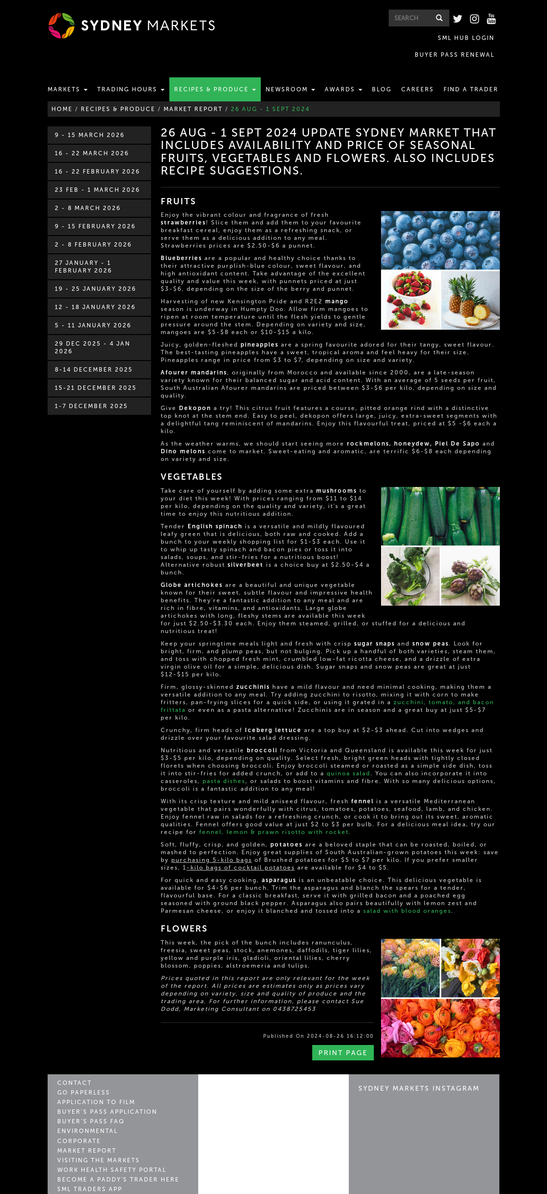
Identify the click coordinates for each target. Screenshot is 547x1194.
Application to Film (94, 1084)
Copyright (381, 1186)
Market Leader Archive (99, 1172)
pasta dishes (224, 764)
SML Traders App (87, 1163)
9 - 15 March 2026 (90, 118)
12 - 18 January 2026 (95, 290)
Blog (382, 72)
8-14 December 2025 (94, 352)
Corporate (77, 1119)
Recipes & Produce (215, 72)
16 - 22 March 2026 (92, 136)
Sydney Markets (248, 1075)
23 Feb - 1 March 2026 (97, 173)
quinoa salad (348, 756)
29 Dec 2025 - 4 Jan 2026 (92, 330)
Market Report (84, 1128)
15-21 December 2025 (96, 371)
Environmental (85, 1110)
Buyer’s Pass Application (103, 1092)
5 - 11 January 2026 (93, 308)
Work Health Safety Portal (108, 1146)
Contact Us (278, 1186)
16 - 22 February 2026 (97, 154)
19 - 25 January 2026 (95, 272)
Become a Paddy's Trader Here (113, 1154)
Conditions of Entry (443, 1186)
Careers (417, 72)
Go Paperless (81, 1074)
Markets (68, 72)
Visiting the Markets (95, 1136)
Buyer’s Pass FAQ (88, 1101)
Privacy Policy (330, 1186)
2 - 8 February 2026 (93, 227)
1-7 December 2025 (91, 389)
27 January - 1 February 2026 (83, 250)
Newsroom (290, 72)
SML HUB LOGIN (386, 37)
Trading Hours (131, 72)
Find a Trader (471, 72)
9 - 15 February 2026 (95, 209)
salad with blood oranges (407, 894)
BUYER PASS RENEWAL (459, 37)
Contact (73, 1066)
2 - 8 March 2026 (88, 191)
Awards (343, 72)
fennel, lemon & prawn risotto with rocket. (275, 815)
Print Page (343, 1036)
